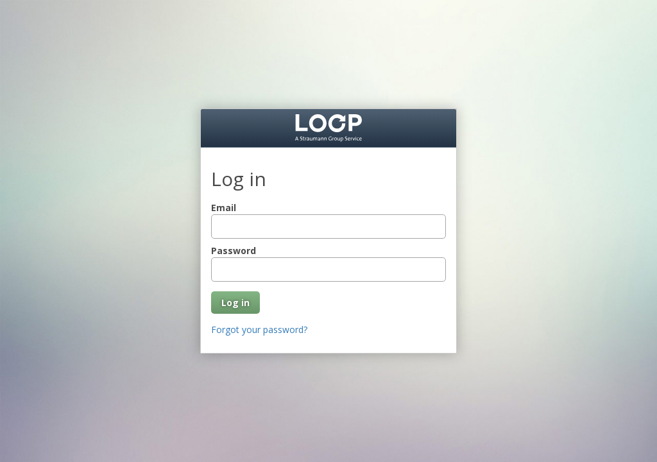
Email (223, 207)
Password (233, 250)
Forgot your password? (259, 329)
